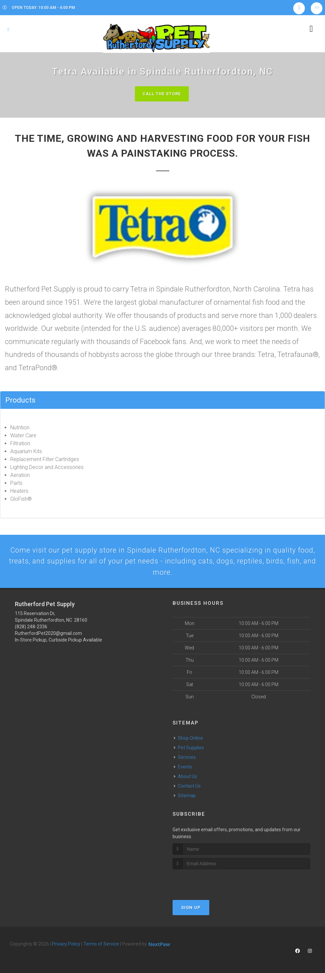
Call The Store (161, 93)
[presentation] (208, 883)
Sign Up (191, 908)
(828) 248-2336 (31, 628)
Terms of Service (101, 945)
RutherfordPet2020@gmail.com (48, 635)
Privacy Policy (66, 945)
